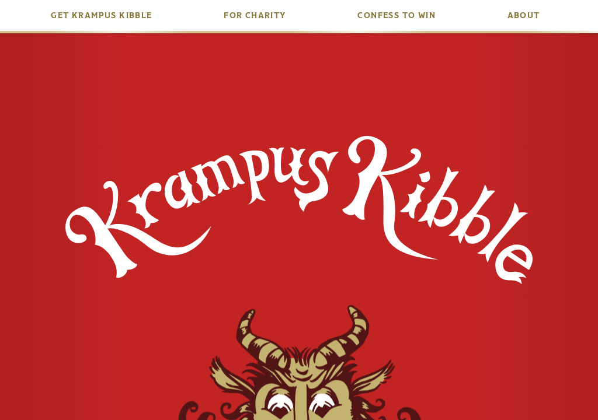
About (523, 15)
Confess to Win (396, 15)
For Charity (255, 15)
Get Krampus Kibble (101, 15)
